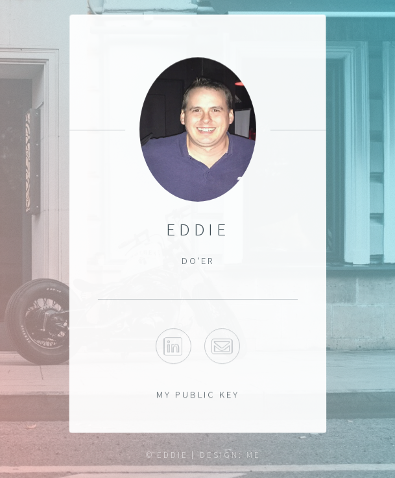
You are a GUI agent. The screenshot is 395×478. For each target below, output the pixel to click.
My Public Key (197, 394)
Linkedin (173, 346)
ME (253, 454)
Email (222, 346)
